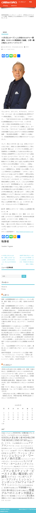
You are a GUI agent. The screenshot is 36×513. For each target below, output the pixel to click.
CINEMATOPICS (9, 2)
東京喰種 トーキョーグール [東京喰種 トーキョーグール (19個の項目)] (18, 496)
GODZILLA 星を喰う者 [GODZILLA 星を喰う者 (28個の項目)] (11, 437)
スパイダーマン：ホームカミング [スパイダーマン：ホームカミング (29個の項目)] (16, 462)
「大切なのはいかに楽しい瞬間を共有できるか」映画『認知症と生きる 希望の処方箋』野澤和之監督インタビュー (17, 396)
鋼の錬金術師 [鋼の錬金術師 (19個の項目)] (23, 498)
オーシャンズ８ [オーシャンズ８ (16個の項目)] (17, 448)
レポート (6, 295)
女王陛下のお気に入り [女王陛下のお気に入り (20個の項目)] (11, 488)
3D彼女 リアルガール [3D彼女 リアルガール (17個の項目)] (6, 433)
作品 (30, 2)
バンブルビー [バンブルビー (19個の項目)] (16, 468)
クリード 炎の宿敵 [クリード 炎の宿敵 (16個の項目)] (10, 450)
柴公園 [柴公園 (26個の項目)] (29, 495)
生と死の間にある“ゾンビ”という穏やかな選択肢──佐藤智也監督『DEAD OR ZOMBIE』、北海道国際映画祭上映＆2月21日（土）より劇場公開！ (17, 335)
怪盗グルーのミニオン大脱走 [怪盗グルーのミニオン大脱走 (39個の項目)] (17, 491)
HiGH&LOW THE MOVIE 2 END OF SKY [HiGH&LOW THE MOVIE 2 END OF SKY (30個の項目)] (18, 439)
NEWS (5, 32)
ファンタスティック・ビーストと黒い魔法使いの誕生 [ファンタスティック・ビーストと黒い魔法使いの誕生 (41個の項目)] (17, 473)
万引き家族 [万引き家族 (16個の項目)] (26, 485)
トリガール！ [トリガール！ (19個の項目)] (25, 466)
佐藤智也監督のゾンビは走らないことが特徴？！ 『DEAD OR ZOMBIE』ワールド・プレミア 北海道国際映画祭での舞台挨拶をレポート (17, 328)
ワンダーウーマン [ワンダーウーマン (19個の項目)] (12, 485)
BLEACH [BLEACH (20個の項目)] (26, 435)
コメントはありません (9, 49)
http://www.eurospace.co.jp (24, 232)
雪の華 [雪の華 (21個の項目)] (29, 498)
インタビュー (22, 2)
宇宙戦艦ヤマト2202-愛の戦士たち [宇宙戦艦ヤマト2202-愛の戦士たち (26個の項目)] (16, 489)
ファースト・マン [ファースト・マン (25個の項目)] (14, 476)
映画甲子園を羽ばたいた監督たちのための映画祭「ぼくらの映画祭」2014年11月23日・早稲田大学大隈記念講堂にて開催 (26, 260)
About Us (14, 5)
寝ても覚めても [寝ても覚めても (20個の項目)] (24, 490)
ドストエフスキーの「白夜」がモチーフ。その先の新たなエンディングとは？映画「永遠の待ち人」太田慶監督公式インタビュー (17, 376)
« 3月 (2, 423)
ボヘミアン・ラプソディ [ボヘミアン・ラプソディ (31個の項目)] (16, 478)
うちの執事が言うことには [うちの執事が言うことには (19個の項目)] (20, 443)
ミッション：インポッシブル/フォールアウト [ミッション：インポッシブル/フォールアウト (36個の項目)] (18, 481)
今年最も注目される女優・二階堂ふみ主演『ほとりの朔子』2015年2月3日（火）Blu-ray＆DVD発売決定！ (8, 260)
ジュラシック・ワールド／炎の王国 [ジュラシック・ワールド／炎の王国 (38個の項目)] (17, 457)
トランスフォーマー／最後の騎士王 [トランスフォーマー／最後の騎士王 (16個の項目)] (11, 466)
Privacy (5, 5)
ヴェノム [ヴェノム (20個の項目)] (21, 485)
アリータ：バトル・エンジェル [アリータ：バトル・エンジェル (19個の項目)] (18, 446)
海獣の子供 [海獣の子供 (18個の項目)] (15, 498)
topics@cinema (7, 47)
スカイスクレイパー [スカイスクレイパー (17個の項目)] (26, 459)
